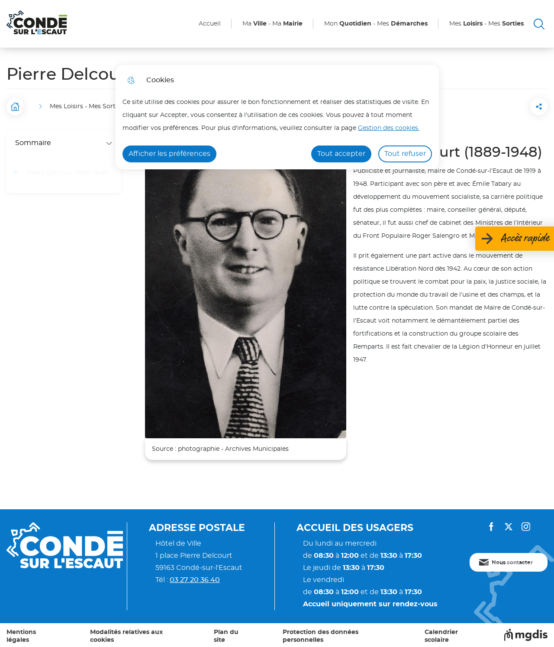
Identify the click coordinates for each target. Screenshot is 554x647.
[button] (490, 106)
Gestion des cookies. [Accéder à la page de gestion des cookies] (388, 128)
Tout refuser (405, 153)
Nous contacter (512, 562)
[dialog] (277, 117)
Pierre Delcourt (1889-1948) (67, 172)
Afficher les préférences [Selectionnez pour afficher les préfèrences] (169, 153)
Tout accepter (341, 153)
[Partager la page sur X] (539, 106)
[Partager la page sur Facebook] (514, 106)
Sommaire (64, 142)
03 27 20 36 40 (195, 579)
